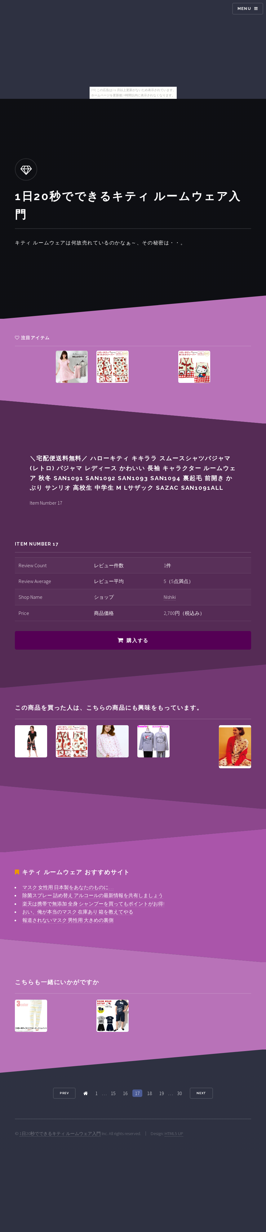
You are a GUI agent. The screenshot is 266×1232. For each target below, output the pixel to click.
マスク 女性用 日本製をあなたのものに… (67, 887)
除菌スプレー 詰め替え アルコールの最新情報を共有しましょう (92, 895)
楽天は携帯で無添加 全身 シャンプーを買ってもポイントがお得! (93, 904)
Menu (244, 8)
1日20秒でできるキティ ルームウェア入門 (60, 1133)
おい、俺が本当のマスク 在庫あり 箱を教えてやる (77, 912)
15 (113, 1093)
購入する (137, 640)
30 (179, 1093)
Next (201, 1093)
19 (161, 1093)
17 (137, 1093)
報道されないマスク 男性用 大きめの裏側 (67, 920)
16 (125, 1093)
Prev (64, 1093)
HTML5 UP (174, 1133)
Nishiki (170, 597)
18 (149, 1093)
